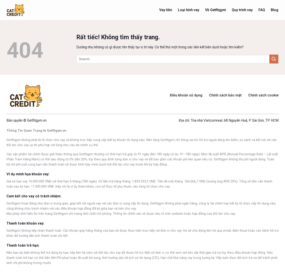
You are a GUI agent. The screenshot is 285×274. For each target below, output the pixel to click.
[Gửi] (273, 59)
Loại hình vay (188, 10)
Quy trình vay (242, 10)
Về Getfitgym (215, 10)
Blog (274, 10)
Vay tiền (165, 10)
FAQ (262, 10)
